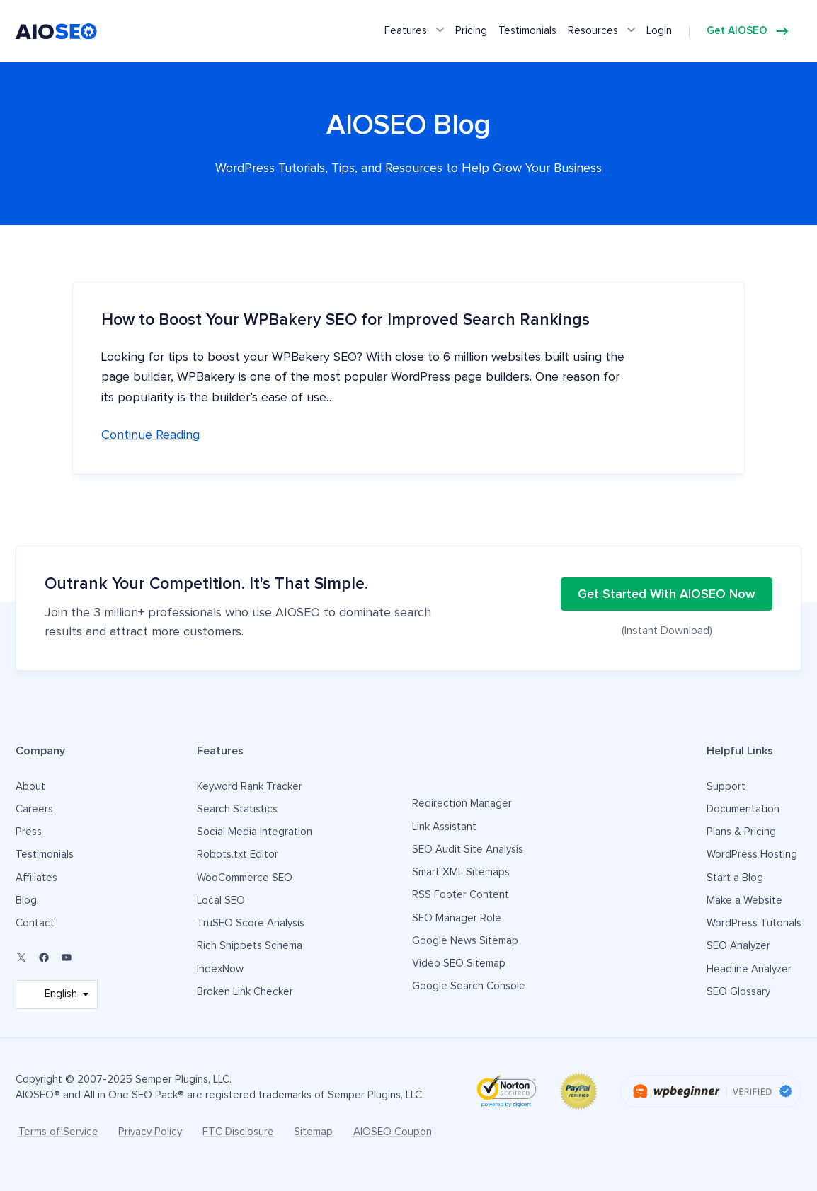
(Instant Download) (667, 630)
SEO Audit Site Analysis (467, 849)
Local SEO (221, 900)
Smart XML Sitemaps (461, 872)
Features (405, 30)
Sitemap (313, 1132)
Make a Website (744, 900)
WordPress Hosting (752, 854)
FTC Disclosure (238, 1132)
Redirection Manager (462, 803)
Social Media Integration (254, 832)
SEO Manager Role (456, 918)
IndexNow (220, 969)
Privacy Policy (150, 1132)
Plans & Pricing (741, 832)
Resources (593, 30)
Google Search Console (468, 986)
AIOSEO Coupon (392, 1132)
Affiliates (36, 878)
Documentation (743, 809)
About (30, 786)
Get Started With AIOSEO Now (666, 594)
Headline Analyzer (749, 969)
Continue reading (150, 435)
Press (29, 832)
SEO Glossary (738, 991)
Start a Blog (735, 878)
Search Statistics (237, 809)
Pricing (471, 30)
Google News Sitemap (465, 941)
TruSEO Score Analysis (250, 923)
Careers (34, 809)
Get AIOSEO (737, 30)
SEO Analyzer (738, 945)
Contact (35, 923)
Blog (26, 900)
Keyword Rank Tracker (249, 786)
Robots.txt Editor (237, 854)
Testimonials (527, 30)
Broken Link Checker (245, 991)
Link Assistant (444, 827)
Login (659, 30)
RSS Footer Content (460, 895)
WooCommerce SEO (244, 878)
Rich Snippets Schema (249, 945)
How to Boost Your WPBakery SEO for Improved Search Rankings (345, 320)
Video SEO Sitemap (458, 963)
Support (726, 786)
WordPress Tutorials (754, 923)
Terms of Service (58, 1132)
